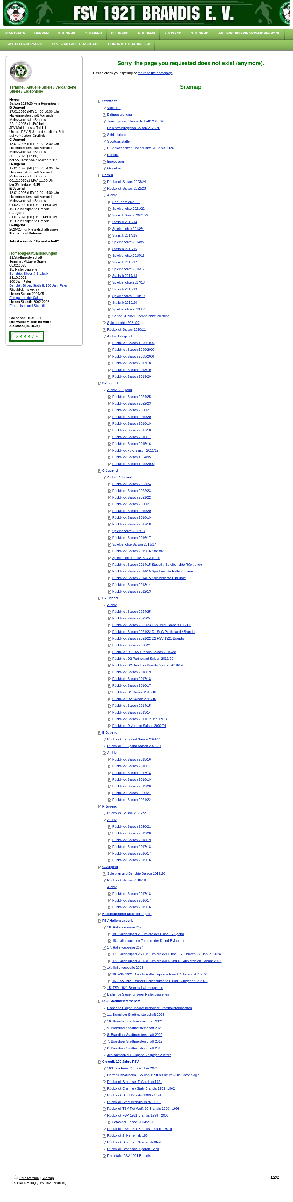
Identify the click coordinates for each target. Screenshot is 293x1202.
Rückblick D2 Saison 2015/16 (134, 699)
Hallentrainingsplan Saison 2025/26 (133, 128)
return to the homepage (155, 73)
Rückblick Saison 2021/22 (131, 497)
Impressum (115, 161)
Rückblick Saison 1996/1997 (133, 343)
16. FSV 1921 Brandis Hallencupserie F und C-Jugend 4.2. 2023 (160, 974)
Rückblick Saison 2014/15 (131, 705)
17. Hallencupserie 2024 (125, 947)
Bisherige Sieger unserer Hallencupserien (138, 994)
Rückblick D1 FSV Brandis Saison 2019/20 (144, 652)
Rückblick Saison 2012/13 (131, 591)
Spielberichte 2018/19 (128, 296)
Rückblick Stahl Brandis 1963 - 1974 (134, 1095)
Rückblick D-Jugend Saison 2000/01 (139, 726)
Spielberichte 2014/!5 (128, 242)
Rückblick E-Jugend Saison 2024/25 (134, 739)
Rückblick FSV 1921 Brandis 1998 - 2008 (137, 1115)
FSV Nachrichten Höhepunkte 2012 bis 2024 (140, 148)
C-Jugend (110, 470)
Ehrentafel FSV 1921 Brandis (128, 1155)
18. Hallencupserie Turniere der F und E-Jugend (148, 934)
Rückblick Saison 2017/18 (131, 363)
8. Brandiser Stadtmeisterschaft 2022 (134, 1035)
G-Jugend (110, 867)
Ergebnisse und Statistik (27, 305)
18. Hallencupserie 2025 (125, 927)
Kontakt (112, 155)
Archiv (112, 195)
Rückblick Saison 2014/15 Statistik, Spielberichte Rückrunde (157, 564)
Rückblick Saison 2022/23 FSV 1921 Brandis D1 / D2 (151, 625)
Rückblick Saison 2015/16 (131, 443)
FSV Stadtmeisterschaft (121, 1001)
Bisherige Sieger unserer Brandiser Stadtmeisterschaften (149, 1008)
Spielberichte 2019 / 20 (129, 309)
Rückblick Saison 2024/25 (131, 396)
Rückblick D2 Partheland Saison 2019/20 (142, 658)
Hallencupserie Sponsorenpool (127, 914)
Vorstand (113, 108)
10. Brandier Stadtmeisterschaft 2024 (135, 1021)
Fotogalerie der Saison (26, 298)
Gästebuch (115, 168)
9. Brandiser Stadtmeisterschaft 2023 (134, 1028)
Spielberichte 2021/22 (128, 208)
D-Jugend (110, 598)
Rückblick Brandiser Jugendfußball (133, 1149)
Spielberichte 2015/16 (128, 255)
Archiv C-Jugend (119, 477)
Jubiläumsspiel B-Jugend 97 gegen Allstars (139, 1055)
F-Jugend (110, 806)
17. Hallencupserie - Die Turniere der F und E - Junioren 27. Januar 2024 (166, 954)
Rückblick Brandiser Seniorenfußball (134, 1142)
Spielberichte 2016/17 (128, 269)
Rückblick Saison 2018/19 (131, 370)
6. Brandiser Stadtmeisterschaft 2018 (134, 1048)
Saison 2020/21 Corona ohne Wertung (141, 316)
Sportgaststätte (118, 141)
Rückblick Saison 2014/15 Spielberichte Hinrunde (149, 578)
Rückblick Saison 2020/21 (126, 329)
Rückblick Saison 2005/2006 (133, 356)
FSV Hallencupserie (118, 920)
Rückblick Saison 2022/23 (126, 188)
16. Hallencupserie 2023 (125, 967)
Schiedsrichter (117, 134)
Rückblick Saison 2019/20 (131, 376)
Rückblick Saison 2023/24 (126, 181)
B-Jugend (110, 383)
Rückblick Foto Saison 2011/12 (135, 450)
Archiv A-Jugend (119, 336)
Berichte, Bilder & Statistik (28, 273)
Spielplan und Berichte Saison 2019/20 (136, 873)
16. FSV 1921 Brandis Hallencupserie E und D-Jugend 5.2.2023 (160, 981)
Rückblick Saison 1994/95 (131, 457)
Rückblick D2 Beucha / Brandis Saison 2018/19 (147, 665)
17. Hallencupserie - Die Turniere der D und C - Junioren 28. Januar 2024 (167, 961)
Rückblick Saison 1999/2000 (133, 349)
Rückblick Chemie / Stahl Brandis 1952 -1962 (141, 1088)
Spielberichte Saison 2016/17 (134, 544)
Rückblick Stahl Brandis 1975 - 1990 (134, 1102)
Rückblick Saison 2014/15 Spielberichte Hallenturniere (152, 571)
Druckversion (26, 1178)
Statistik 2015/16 (124, 249)
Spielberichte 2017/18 (128, 282)
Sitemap (48, 1178)
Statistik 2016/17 (124, 262)
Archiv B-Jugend (119, 390)
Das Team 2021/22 (126, 202)
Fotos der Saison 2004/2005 (133, 1122)
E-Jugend (110, 732)
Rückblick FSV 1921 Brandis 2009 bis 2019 (139, 1129)
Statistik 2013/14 (124, 222)
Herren (107, 175)
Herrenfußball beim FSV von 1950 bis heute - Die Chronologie (153, 1075)
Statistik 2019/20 (124, 302)
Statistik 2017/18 (124, 276)
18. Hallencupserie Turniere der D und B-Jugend (148, 940)
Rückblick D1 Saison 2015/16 (134, 692)
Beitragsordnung (119, 114)
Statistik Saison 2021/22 (130, 215)
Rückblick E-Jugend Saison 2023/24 (134, 746)
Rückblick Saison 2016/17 (131, 437)
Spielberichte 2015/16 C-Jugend (136, 558)
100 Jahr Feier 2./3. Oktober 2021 (132, 1068)
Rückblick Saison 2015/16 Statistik (138, 551)
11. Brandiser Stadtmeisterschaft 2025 (135, 1014)
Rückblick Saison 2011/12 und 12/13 (139, 719)
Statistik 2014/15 (124, 235)
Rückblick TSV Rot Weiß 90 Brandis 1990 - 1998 (143, 1108)
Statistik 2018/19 (124, 289)
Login (275, 1177)
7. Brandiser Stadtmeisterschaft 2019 (134, 1041)
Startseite (110, 101)
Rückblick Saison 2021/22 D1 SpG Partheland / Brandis (153, 632)
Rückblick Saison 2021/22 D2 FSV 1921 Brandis (148, 638)
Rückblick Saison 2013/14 (131, 584)
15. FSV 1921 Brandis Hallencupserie (135, 988)
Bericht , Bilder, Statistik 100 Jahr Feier (38, 285)
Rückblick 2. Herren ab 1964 (128, 1135)
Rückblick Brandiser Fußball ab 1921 (134, 1082)
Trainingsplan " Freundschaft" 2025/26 (135, 121)
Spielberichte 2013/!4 (128, 229)
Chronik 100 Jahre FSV (120, 1061)
